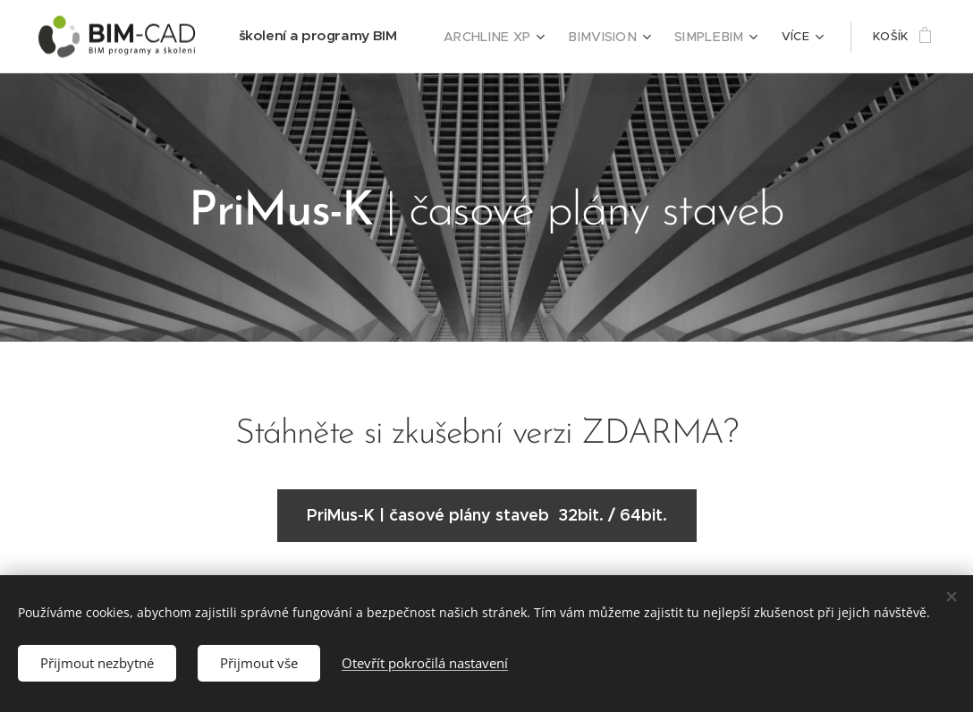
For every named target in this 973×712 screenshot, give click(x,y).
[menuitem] (511, 36)
